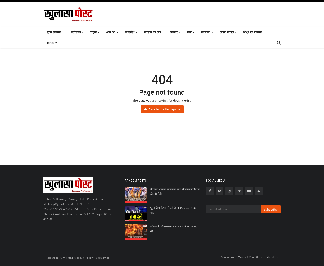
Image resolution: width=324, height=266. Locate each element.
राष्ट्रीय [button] (94, 32)
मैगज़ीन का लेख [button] (154, 32)
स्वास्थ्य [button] (52, 43)
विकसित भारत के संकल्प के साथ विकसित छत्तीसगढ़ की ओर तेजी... (175, 191)
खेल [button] (190, 32)
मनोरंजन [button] (207, 32)
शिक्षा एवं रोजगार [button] (254, 32)
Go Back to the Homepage (162, 109)
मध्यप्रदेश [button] (131, 32)
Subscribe (271, 209)
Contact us (227, 257)
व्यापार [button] (175, 32)
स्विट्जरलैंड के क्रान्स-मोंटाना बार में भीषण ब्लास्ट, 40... (173, 229)
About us (272, 257)
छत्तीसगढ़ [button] (77, 32)
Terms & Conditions (250, 257)
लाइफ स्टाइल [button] (228, 32)
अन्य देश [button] (112, 32)
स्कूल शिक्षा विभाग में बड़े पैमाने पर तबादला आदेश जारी (173, 210)
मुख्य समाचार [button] (55, 32)
